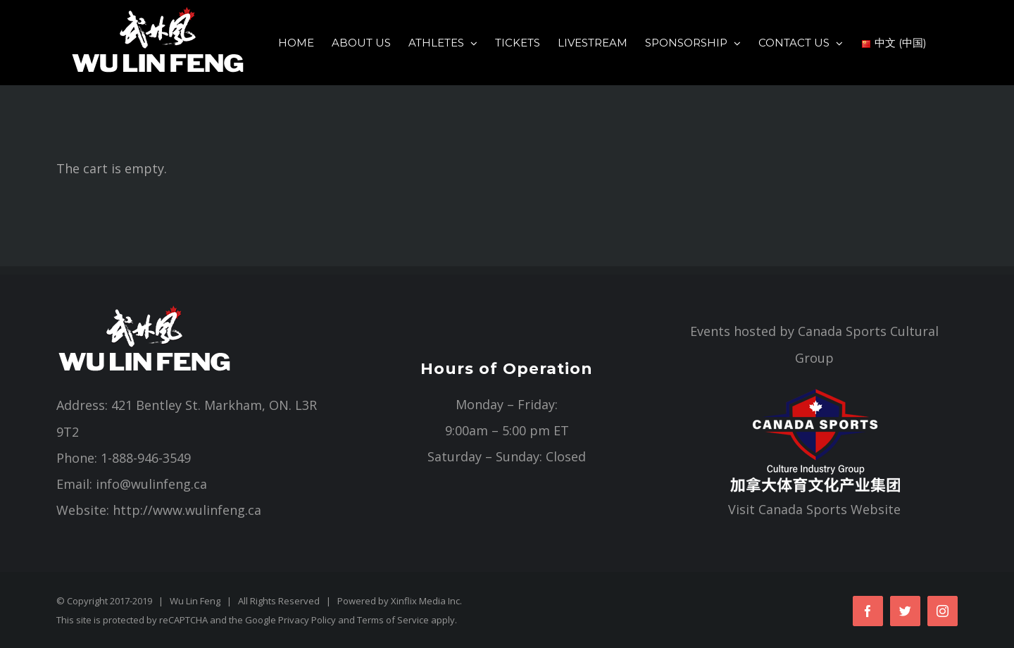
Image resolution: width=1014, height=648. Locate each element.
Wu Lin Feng (195, 600)
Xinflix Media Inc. (426, 600)
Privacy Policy (307, 619)
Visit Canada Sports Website (814, 509)
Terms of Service (393, 619)
